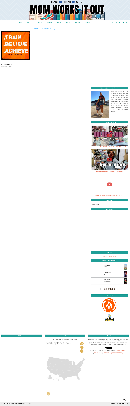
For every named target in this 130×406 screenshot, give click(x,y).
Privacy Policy (120, 354)
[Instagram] (113, 22)
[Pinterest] (116, 22)
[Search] (127, 22)
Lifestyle (39, 22)
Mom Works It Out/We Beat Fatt (98, 350)
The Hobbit (107, 279)
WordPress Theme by (119, 403)
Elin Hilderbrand (107, 266)
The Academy (107, 265)
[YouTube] (120, 22)
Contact (77, 22)
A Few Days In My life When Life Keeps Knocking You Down (109, 146)
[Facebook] (123, 22)
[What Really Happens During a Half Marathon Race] (109, 184)
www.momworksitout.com (109, 354)
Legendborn (107, 272)
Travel (68, 22)
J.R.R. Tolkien (108, 281)
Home (21, 22)
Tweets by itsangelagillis (109, 256)
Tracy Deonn (108, 274)
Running (49, 22)
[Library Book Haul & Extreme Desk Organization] (109, 159)
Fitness (87, 22)
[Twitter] (110, 22)
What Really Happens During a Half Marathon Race (109, 195)
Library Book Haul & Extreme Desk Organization (109, 171)
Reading (59, 22)
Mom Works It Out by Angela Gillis (18, 403)
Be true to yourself (7, 65)
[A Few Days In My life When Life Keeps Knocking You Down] (109, 135)
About (29, 22)
